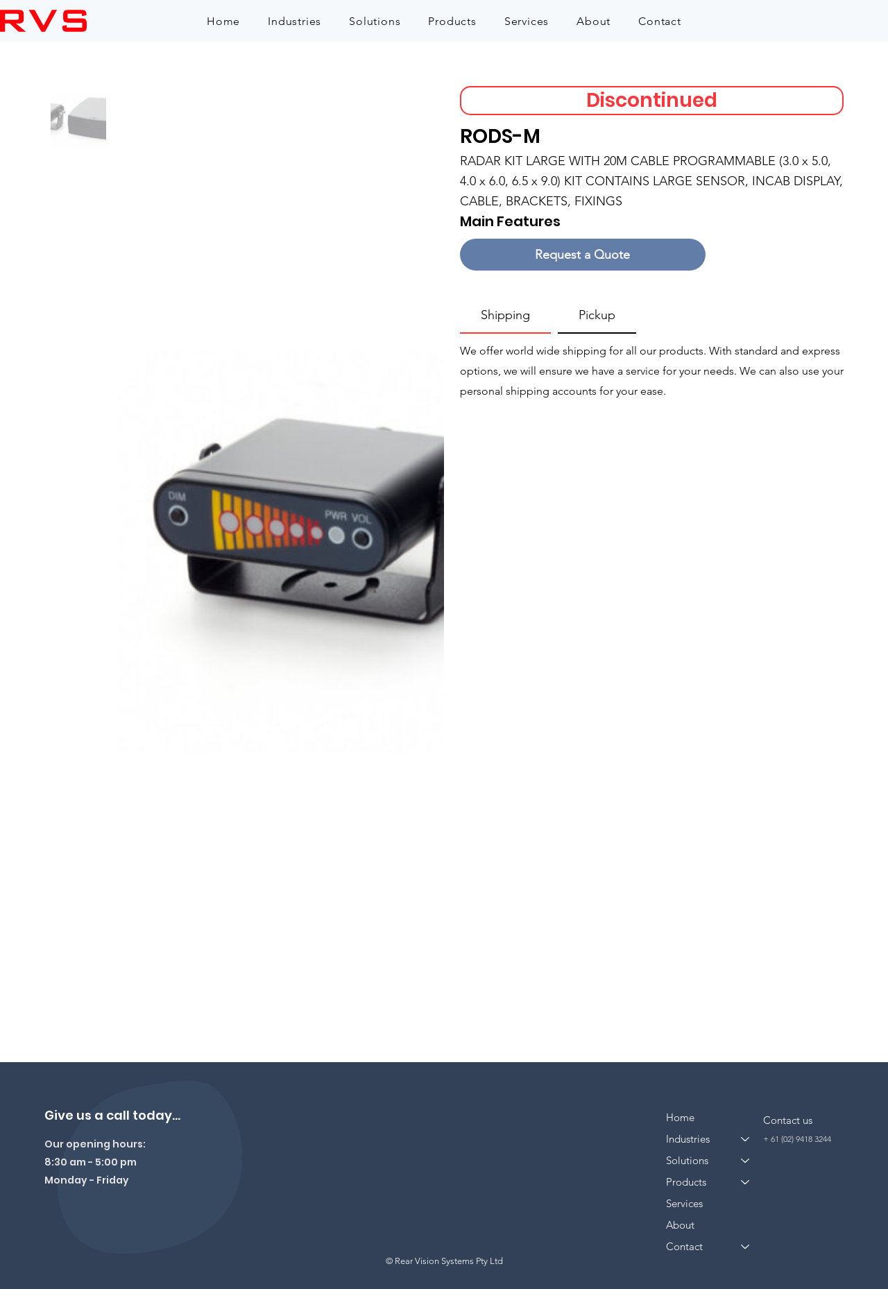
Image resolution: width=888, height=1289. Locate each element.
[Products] (745, 1182)
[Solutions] (745, 1160)
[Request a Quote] (583, 255)
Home (680, 1117)
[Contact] (745, 1246)
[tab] (505, 316)
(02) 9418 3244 (806, 1139)
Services (684, 1203)
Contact (684, 1246)
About (680, 1224)
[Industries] (745, 1139)
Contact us (787, 1120)
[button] (294, 21)
